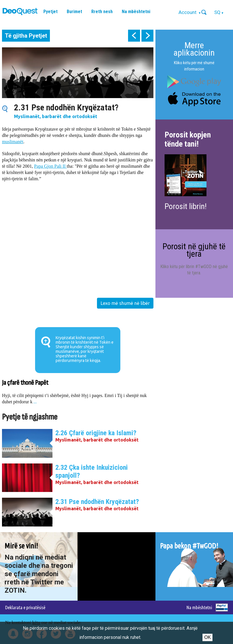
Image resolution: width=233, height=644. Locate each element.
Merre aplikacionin (194, 49)
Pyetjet (50, 11)
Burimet (74, 11)
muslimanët (12, 141)
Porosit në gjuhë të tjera (194, 250)
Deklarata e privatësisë (25, 607)
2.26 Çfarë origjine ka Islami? (95, 433)
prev (134, 36)
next (147, 36)
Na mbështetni (136, 11)
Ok (207, 637)
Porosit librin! (185, 206)
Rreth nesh (102, 11)
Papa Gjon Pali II (50, 166)
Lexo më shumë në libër (125, 303)
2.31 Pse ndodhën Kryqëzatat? (97, 502)
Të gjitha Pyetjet (26, 35)
